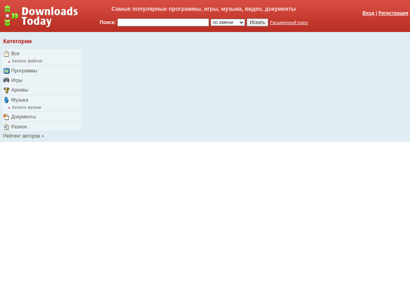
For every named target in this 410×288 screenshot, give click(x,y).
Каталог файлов (27, 61)
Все (15, 53)
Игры (16, 80)
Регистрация (393, 13)
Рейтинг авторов (21, 136)
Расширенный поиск (289, 22)
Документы (23, 117)
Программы (24, 71)
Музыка (19, 100)
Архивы (19, 90)
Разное (19, 127)
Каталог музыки (26, 107)
